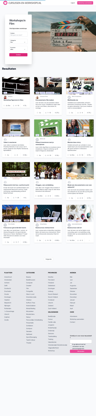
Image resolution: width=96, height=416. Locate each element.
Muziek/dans (30, 314)
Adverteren (73, 316)
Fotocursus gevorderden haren (15, 228)
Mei (71, 277)
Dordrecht (7, 288)
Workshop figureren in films (13, 100)
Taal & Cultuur (30, 340)
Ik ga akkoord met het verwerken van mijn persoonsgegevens (78, 346)
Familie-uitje (52, 322)
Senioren (51, 333)
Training (50, 339)
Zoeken (12, 33)
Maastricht (7, 303)
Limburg (50, 291)
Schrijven (29, 328)
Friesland (51, 283)
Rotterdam (7, 308)
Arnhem (6, 283)
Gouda (6, 294)
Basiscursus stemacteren (45, 228)
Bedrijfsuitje (51, 316)
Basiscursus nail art (75, 228)
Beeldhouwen (30, 280)
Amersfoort (8, 277)
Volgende (49, 259)
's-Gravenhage (9, 311)
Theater (28, 343)
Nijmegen (7, 305)
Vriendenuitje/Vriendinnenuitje (57, 345)
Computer (29, 283)
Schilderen (29, 326)
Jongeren (51, 325)
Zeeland (50, 305)
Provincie (12, 47)
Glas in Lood (30, 294)
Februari (72, 303)
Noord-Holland (53, 297)
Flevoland (51, 280)
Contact (72, 322)
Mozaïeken (30, 311)
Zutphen (7, 317)
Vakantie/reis (52, 342)
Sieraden (29, 331)
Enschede (7, 291)
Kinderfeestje (52, 328)
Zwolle (6, 320)
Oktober (72, 291)
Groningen (7, 297)
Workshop (51, 351)
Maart (72, 305)
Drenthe (50, 277)
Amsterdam (8, 280)
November (73, 294)
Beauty (28, 277)
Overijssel (51, 300)
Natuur (28, 317)
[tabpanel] (48, 36)
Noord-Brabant (53, 294)
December (73, 297)
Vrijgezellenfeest (53, 348)
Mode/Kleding (30, 308)
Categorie (13, 40)
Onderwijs (51, 331)
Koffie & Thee (30, 303)
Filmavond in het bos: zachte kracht (16, 185)
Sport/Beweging (31, 337)
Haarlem (7, 300)
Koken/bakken (30, 305)
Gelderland (51, 285)
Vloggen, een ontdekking (44, 185)
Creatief (28, 285)
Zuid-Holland (52, 308)
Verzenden (80, 351)
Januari (72, 300)
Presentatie (30, 323)
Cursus (50, 319)
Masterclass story (74, 142)
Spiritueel (29, 334)
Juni (71, 280)
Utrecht (6, 314)
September (73, 288)
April (71, 308)
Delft (5, 285)
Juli (71, 283)
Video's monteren (10, 142)
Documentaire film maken (45, 100)
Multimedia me (73, 100)
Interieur (28, 300)
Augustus (73, 285)
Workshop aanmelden (77, 319)
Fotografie (29, 291)
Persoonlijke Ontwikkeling (34, 320)
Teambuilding (52, 336)
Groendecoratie (31, 297)
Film (27, 288)
